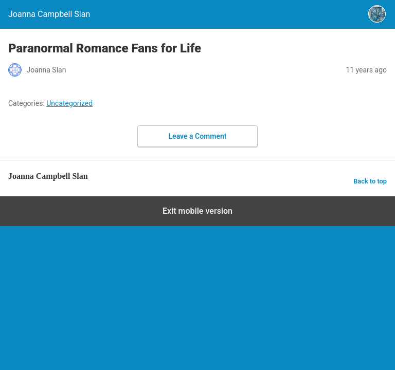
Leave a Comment (198, 136)
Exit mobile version (197, 211)
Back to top (370, 181)
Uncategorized (69, 103)
